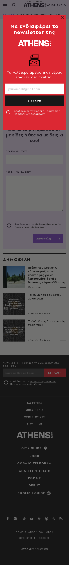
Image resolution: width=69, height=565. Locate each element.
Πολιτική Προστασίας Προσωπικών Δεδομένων (37, 112)
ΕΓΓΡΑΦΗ (34, 100)
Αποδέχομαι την (37, 112)
